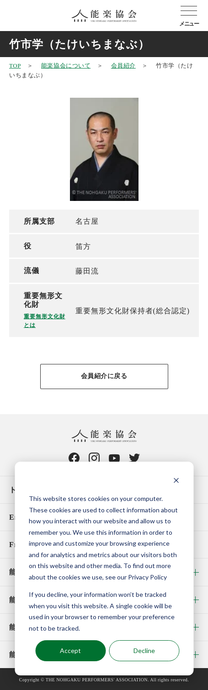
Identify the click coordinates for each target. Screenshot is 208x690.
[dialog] (104, 568)
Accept (70, 650)
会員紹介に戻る (104, 376)
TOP (15, 65)
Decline (144, 650)
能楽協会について (66, 65)
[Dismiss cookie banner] (176, 481)
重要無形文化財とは (44, 320)
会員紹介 (123, 65)
